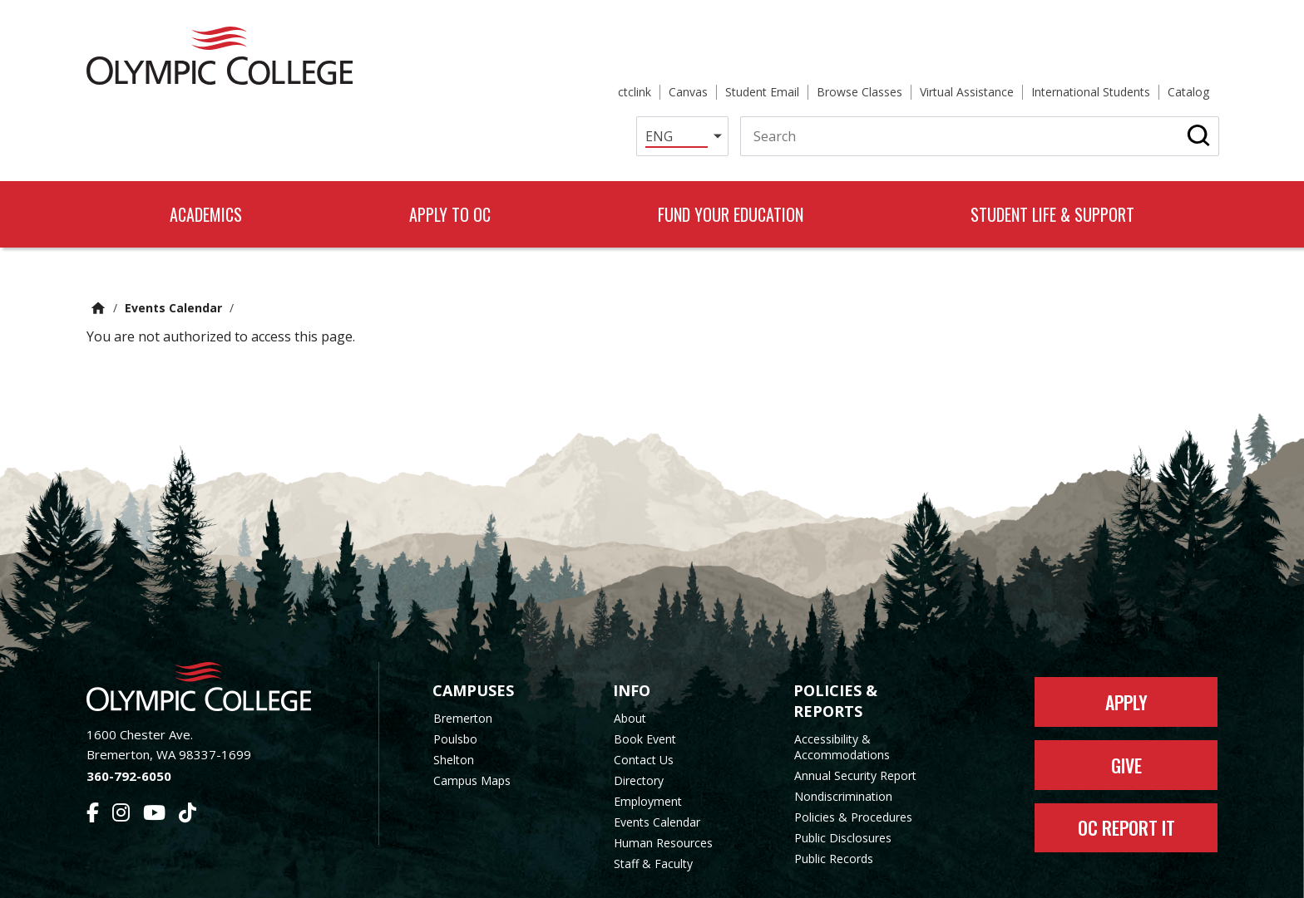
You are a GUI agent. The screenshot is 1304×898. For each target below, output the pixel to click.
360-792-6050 (128, 719)
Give (1126, 708)
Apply (1126, 645)
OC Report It (1126, 771)
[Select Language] (659, 78)
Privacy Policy (785, 875)
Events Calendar (173, 251)
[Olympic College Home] (215, 630)
